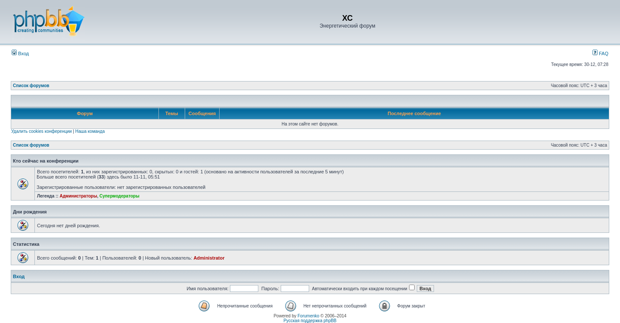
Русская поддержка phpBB (309, 320)
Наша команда (90, 131)
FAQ (600, 53)
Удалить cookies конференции (41, 131)
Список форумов (31, 85)
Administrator (208, 257)
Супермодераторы (119, 196)
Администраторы (78, 196)
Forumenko (308, 316)
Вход (20, 53)
